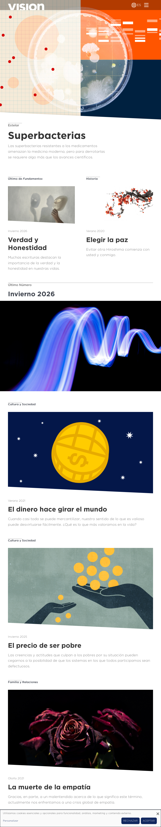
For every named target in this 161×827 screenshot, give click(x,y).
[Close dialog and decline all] (158, 812)
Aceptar (149, 820)
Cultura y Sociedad (22, 404)
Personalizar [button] (10, 820)
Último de (25, 178)
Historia (92, 178)
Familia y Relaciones (23, 682)
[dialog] (80, 818)
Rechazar (130, 820)
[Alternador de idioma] (134, 5)
